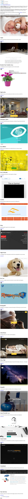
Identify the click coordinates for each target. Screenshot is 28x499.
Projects (1, 4)
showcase (20, 12)
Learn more (2, 68)
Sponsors (9, 4)
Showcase (4, 4)
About (7, 4)
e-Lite (6, 496)
